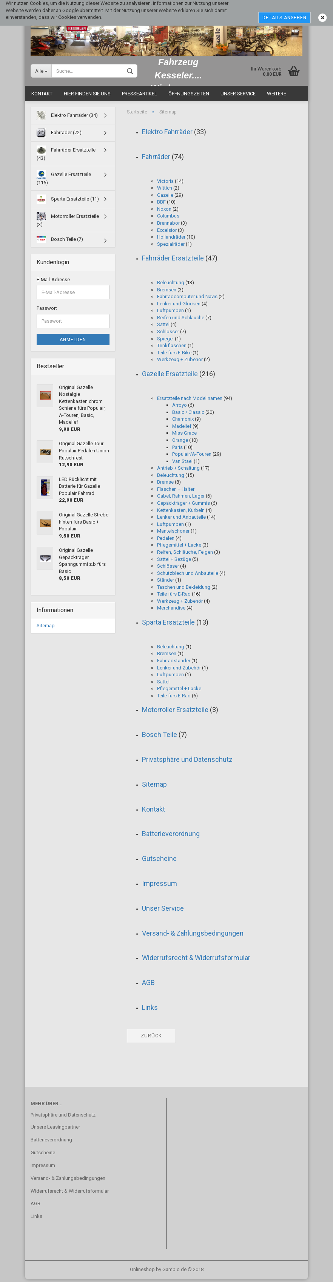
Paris (177, 450)
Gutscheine (159, 861)
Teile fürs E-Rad (174, 596)
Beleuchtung (170, 285)
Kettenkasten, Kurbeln (181, 513)
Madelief (181, 429)
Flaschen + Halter (175, 492)
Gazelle (165, 198)
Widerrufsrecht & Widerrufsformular (196, 960)
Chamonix (183, 421)
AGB (148, 985)
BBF (161, 204)
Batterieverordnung (171, 836)
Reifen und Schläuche (180, 320)
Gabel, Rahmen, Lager (181, 499)
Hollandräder (171, 239)
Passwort (47, 311)
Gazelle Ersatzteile (170, 376)
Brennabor (168, 225)
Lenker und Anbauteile (181, 519)
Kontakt (41, 97)
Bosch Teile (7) (60, 242)
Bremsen (166, 292)
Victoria (165, 184)
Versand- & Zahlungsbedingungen (193, 936)
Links (150, 1010)
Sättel (163, 327)
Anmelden (73, 342)
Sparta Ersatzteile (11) (68, 202)
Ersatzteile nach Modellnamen (189, 401)
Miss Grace (184, 435)
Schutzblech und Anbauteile (187, 576)
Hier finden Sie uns (87, 97)
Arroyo (179, 407)
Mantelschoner (173, 533)
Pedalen (165, 541)
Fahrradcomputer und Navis (187, 299)
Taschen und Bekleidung (183, 590)
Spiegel (165, 341)
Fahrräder (156, 159)
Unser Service (238, 97)
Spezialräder (171, 247)
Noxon (164, 211)
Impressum (159, 886)
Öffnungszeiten (188, 97)
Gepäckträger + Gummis (183, 506)
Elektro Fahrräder (167, 134)
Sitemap (154, 787)
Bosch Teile (159, 737)
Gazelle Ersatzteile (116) (64, 180)
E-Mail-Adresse (53, 282)
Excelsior (167, 233)
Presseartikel (139, 97)
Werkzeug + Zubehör (180, 362)
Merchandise (171, 611)
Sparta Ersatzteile (168, 625)
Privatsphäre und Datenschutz (187, 762)
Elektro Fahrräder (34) (67, 118)
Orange (180, 443)
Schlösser (168, 334)
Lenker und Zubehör (179, 670)
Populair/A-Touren (191, 456)
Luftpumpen (170, 313)
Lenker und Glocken (178, 306)
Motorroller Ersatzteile (175, 712)
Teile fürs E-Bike (174, 355)
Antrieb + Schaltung (178, 470)
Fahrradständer (173, 663)
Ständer (165, 582)
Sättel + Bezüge (174, 562)
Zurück (151, 1038)
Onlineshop (142, 1272)
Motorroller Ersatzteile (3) (68, 222)
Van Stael (182, 464)
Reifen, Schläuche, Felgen (185, 555)
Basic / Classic (188, 415)
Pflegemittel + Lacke (179, 547)
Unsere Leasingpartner (55, 1129)
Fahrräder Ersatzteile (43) (66, 156)
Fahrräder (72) (59, 136)
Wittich (164, 190)
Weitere (276, 97)
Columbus (168, 218)
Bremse (165, 484)
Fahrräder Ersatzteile (173, 261)
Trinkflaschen (172, 348)
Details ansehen (284, 17)
